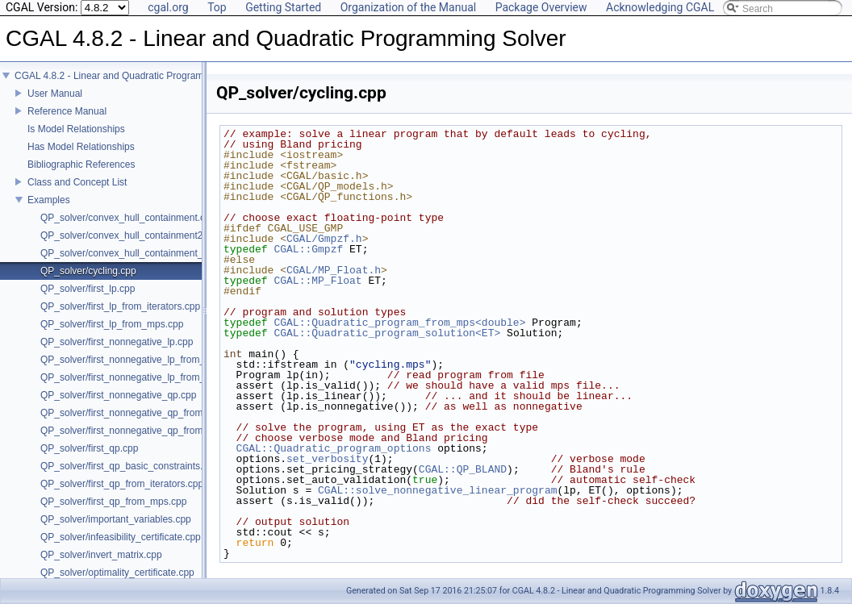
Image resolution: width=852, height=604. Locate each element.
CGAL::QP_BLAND (463, 469)
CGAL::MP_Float (317, 280)
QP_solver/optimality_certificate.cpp (117, 572)
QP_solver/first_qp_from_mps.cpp (113, 501)
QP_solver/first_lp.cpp (87, 288)
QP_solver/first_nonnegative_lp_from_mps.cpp (140, 377)
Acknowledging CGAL (660, 7)
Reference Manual (66, 111)
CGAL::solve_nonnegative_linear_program (437, 490)
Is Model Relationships (76, 129)
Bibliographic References (81, 164)
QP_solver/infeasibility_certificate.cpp (120, 537)
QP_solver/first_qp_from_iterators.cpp (121, 483)
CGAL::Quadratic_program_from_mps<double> (399, 322)
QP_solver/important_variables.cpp (115, 519)
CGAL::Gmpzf (308, 249)
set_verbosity (327, 459)
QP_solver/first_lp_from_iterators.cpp (120, 306)
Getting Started (283, 7)
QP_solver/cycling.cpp (88, 271)
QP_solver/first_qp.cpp (89, 448)
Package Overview (541, 7)
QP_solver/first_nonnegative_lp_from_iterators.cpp (149, 359)
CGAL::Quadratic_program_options (334, 448)
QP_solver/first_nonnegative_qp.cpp (118, 395)
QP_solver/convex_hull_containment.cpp (127, 217)
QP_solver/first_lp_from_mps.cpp (111, 324)
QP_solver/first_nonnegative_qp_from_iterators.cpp (150, 413)
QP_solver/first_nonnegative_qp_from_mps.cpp (142, 430)
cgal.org (168, 7)
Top (217, 7)
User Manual (54, 93)
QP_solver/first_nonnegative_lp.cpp (116, 342)
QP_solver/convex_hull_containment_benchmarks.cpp (157, 253)
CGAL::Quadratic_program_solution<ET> (387, 333)
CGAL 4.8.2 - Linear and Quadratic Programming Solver (135, 75)
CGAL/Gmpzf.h (324, 238)
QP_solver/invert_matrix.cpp (101, 554)
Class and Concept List (77, 182)
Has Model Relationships (81, 146)
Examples (48, 200)
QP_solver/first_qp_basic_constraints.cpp (129, 466)
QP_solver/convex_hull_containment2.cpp (130, 235)
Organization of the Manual (408, 7)
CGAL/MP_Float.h (333, 270)
